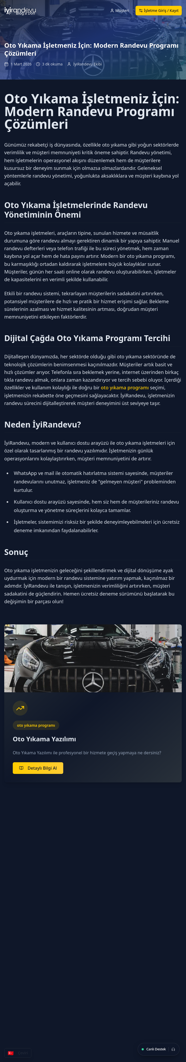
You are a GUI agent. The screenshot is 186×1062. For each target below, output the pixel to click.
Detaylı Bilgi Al (38, 768)
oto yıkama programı (125, 387)
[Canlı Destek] (159, 1049)
